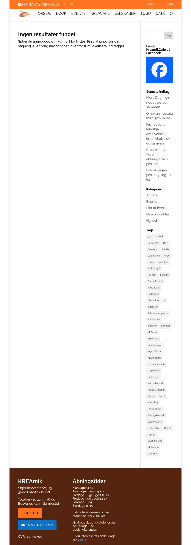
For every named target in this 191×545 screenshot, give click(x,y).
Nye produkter (158, 214)
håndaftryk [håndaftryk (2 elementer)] (153, 300)
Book (61, 14)
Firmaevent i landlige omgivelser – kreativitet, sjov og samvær (158, 133)
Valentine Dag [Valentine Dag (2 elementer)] (155, 441)
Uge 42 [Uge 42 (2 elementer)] (151, 434)
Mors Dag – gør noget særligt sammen (158, 102)
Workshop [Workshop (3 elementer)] (153, 453)
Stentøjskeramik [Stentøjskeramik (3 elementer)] (156, 415)
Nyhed (151, 221)
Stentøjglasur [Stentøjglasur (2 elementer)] (154, 409)
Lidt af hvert (155, 208)
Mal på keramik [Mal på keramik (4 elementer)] (155, 383)
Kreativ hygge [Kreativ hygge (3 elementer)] (155, 345)
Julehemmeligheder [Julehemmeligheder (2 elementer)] (158, 313)
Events (78, 14)
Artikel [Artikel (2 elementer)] (159, 236)
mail (83, 540)
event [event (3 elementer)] (167, 255)
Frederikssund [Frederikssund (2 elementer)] (155, 281)
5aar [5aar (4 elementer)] (150, 236)
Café (160, 14)
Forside (43, 14)
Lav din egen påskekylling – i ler (158, 174)
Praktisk (156, 4)
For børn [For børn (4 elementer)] (152, 275)
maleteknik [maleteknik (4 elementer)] (153, 377)
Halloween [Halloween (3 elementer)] (153, 294)
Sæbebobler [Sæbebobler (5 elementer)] (154, 428)
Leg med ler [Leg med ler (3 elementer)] (154, 370)
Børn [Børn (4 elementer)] (165, 243)
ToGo (145, 14)
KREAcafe (100, 14)
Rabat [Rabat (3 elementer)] (162, 396)
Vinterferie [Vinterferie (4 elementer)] (153, 447)
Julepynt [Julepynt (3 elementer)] (152, 326)
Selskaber (125, 14)
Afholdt (152, 195)
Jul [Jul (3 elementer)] (164, 300)
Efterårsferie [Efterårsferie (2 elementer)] (154, 255)
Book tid (30, 513)
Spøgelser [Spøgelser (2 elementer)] (153, 402)
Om (170, 4)
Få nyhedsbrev (39, 525)
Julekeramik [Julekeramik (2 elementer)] (154, 319)
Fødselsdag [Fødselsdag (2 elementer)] (154, 287)
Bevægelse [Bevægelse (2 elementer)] (153, 243)
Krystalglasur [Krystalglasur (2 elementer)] (154, 358)
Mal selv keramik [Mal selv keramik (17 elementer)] (156, 390)
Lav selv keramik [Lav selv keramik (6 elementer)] (156, 364)
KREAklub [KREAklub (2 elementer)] (153, 332)
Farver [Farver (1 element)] (151, 262)
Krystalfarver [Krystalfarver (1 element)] (154, 351)
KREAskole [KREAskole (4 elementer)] (153, 338)
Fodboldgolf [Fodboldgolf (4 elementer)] (154, 268)
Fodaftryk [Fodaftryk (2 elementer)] (163, 262)
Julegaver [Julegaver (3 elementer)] (153, 307)
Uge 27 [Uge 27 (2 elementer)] (167, 428)
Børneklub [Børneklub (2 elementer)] (153, 249)
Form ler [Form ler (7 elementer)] (164, 275)
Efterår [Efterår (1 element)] (165, 249)
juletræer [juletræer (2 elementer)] (165, 326)
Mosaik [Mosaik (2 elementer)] (151, 396)
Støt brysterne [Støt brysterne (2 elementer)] (155, 421)
